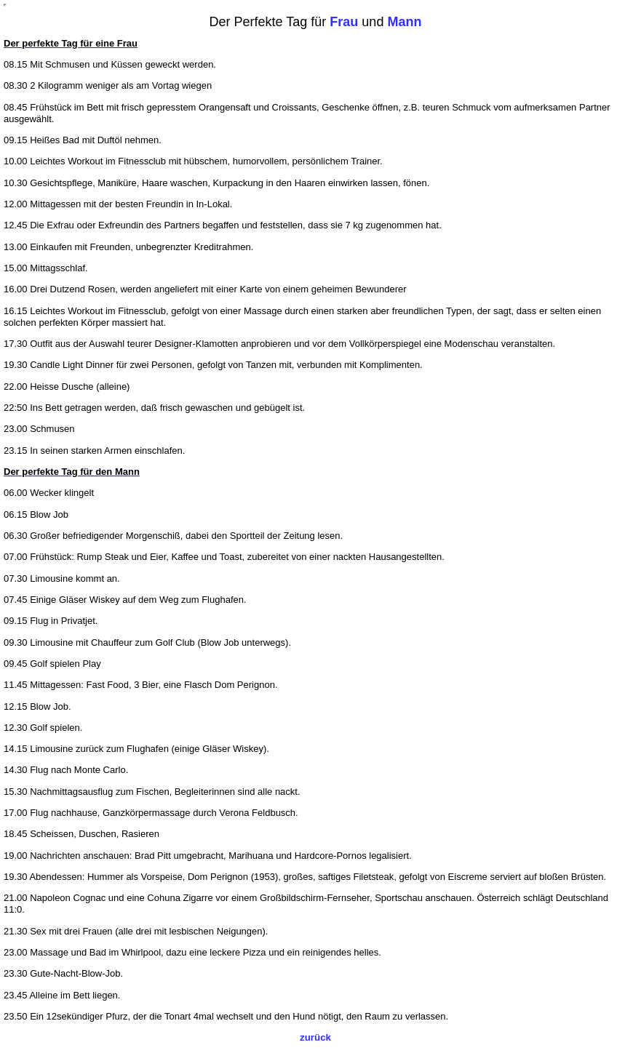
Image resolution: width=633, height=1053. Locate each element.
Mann (404, 22)
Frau (344, 22)
